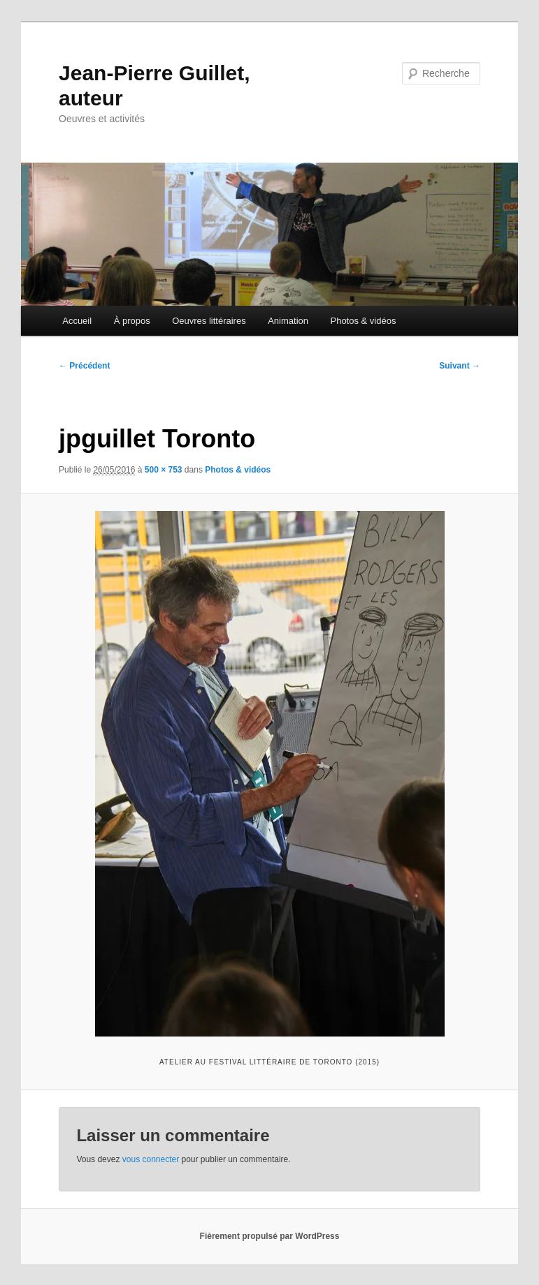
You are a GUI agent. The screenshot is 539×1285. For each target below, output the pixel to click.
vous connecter (150, 1159)
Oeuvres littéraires (208, 320)
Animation (288, 320)
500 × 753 (163, 470)
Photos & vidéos (363, 320)
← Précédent (84, 366)
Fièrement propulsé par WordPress (270, 1236)
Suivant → (459, 366)
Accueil (77, 320)
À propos (132, 320)
